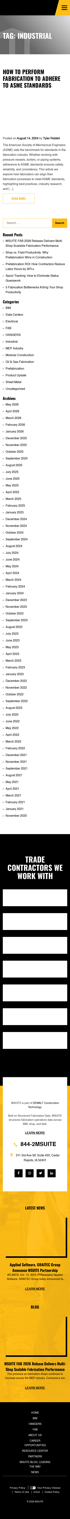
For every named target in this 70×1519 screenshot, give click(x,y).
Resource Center (35, 1451)
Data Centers (14, 314)
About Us (35, 1435)
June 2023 (13, 640)
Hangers (35, 1424)
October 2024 (15, 532)
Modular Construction (20, 355)
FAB (8, 328)
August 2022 (14, 708)
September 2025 (17, 458)
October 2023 (15, 613)
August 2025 (14, 465)
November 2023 (16, 607)
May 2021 (12, 782)
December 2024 (16, 519)
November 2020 (16, 815)
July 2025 (12, 472)
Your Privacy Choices (48, 1488)
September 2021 (17, 768)
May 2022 (12, 728)
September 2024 (17, 539)
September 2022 (17, 701)
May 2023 (12, 647)
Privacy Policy (17, 1488)
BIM (8, 308)
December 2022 (16, 681)
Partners (35, 1456)
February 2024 (15, 586)
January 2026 (15, 431)
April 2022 (12, 735)
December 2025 (16, 438)
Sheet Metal (13, 382)
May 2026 (12, 404)
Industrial (12, 341)
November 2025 (16, 445)
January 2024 (15, 593)
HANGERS (13, 335)
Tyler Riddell (51, 138)
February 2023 (15, 667)
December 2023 (16, 600)
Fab (35, 1429)
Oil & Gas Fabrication (20, 362)
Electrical (12, 321)
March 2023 (13, 660)
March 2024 (13, 580)
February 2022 (15, 748)
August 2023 (14, 627)
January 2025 (15, 512)
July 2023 (12, 633)
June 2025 (13, 478)
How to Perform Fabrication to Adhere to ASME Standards (31, 78)
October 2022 (15, 694)
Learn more (35, 1289)
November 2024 (16, 526)
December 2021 (16, 755)
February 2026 (15, 425)
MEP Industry (14, 348)
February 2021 (15, 802)
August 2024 (14, 546)
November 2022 (16, 687)
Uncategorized (15, 389)
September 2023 (17, 620)
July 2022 (12, 714)
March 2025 (13, 499)
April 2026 (12, 411)
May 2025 (12, 485)
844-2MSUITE (35, 1144)
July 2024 (12, 553)
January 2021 (15, 809)
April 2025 (12, 492)
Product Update (16, 375)
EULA (37, 1492)
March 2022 (13, 741)
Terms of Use (21, 1492)
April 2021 (12, 788)
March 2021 (13, 795)
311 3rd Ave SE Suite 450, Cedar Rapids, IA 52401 (35, 1157)
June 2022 (13, 721)
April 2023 (12, 654)
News (35, 1472)
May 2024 (12, 566)
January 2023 (15, 674)
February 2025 (15, 505)
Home (35, 1413)
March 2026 (13, 418)
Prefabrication (15, 368)
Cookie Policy (52, 1492)
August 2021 (14, 775)
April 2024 (12, 573)
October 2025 (15, 451)
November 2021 (16, 762)
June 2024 (13, 559)
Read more (19, 198)
